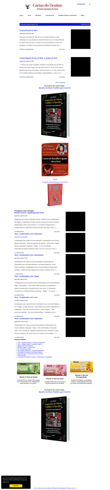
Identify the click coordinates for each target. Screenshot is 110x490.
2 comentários (18, 316)
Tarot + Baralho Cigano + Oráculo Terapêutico (31, 342)
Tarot (29, 15)
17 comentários (19, 337)
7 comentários (18, 274)
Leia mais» (62, 49)
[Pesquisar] (81, 4)
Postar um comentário (27, 49)
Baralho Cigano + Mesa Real (26, 347)
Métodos (38, 15)
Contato (48, 488)
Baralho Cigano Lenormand (68, 15)
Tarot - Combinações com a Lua (25, 297)
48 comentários (19, 231)
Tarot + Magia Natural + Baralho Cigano (29, 344)
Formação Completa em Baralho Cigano (29, 352)
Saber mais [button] (6, 482)
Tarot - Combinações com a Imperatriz (28, 234)
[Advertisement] (55, 466)
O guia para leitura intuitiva (55, 182)
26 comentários (19, 252)
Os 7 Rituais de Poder (24, 349)
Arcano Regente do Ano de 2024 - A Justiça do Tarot (38, 58)
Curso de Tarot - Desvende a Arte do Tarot (30, 354)
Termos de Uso (71, 488)
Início (21, 15)
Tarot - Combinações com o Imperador (28, 318)
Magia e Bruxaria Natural (25, 346)
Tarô (55, 179)
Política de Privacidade (59, 488)
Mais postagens (60, 82)
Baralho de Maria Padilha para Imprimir (55, 88)
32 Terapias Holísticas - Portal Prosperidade (30, 350)
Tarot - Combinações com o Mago (26, 276)
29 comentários (19, 295)
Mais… (83, 15)
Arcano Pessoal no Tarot (28, 30)
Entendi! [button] (16, 485)
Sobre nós (41, 488)
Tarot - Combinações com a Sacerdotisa (28, 255)
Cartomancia (50, 15)
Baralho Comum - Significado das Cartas (29, 213)
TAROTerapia (21, 355)
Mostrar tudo (85, 24)
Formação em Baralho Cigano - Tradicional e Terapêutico (34, 357)
